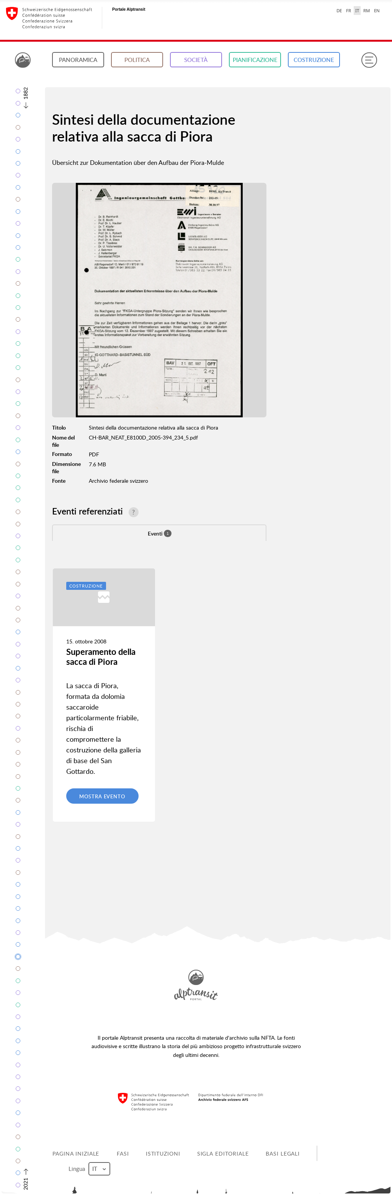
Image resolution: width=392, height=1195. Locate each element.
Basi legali (283, 1153)
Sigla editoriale (223, 1153)
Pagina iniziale (75, 1153)
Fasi (123, 1153)
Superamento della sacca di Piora (101, 657)
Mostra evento (102, 796)
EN (377, 10)
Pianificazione (255, 60)
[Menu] (369, 60)
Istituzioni (163, 1153)
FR (348, 10)
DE (339, 10)
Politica (137, 60)
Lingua (89, 1168)
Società (195, 60)
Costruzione (314, 60)
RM (366, 10)
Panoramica (78, 60)
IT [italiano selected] (357, 10)
